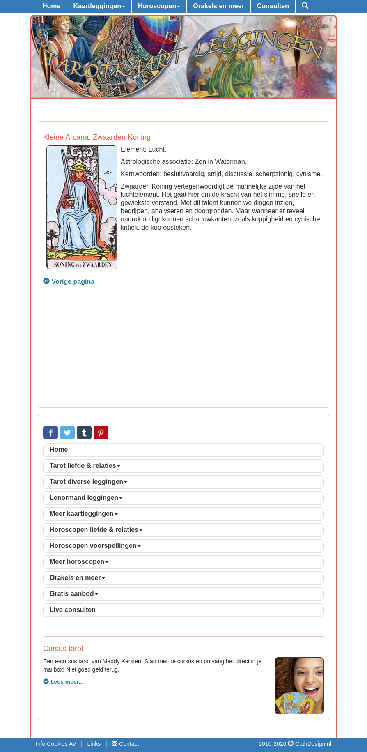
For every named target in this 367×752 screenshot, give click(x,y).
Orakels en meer (218, 5)
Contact (125, 744)
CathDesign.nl (313, 744)
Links (94, 744)
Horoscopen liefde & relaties (96, 529)
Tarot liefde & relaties (85, 465)
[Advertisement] (183, 356)
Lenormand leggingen (86, 497)
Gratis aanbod (74, 593)
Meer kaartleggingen (84, 513)
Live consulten (73, 609)
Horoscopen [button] (159, 5)
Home (51, 5)
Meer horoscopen (79, 561)
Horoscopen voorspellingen (95, 545)
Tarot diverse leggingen (88, 481)
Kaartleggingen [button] (99, 5)
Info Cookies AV (56, 744)
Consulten (273, 5)
